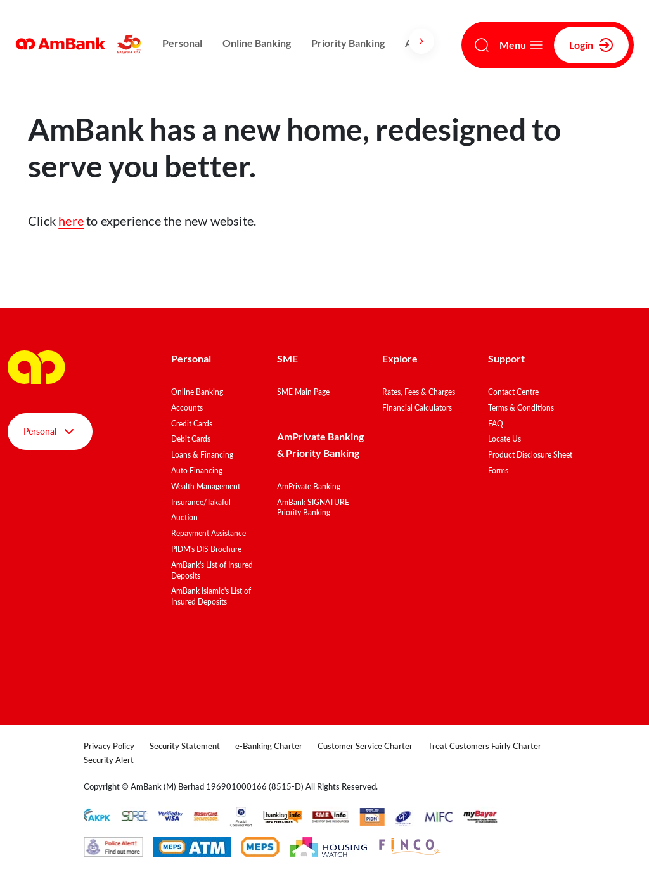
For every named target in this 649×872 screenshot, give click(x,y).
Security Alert (109, 760)
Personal (182, 43)
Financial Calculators (417, 408)
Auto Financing (196, 470)
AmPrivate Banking (308, 486)
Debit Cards (190, 439)
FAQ (495, 423)
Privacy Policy (109, 746)
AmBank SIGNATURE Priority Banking (313, 507)
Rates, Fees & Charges (418, 392)
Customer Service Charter (365, 746)
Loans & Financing (202, 454)
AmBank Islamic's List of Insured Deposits (211, 596)
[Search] (481, 45)
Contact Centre (513, 392)
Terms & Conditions (521, 408)
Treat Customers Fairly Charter (484, 746)
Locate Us (504, 439)
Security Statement (185, 746)
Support (506, 358)
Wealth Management (205, 486)
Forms (498, 470)
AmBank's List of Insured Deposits (212, 570)
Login (591, 45)
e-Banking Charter (268, 746)
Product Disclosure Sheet (530, 454)
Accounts (187, 408)
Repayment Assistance (208, 533)
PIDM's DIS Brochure (206, 549)
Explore (400, 358)
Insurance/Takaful (201, 502)
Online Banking (256, 43)
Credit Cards (191, 423)
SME (287, 358)
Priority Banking (348, 43)
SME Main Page (303, 392)
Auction (184, 517)
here (71, 220)
